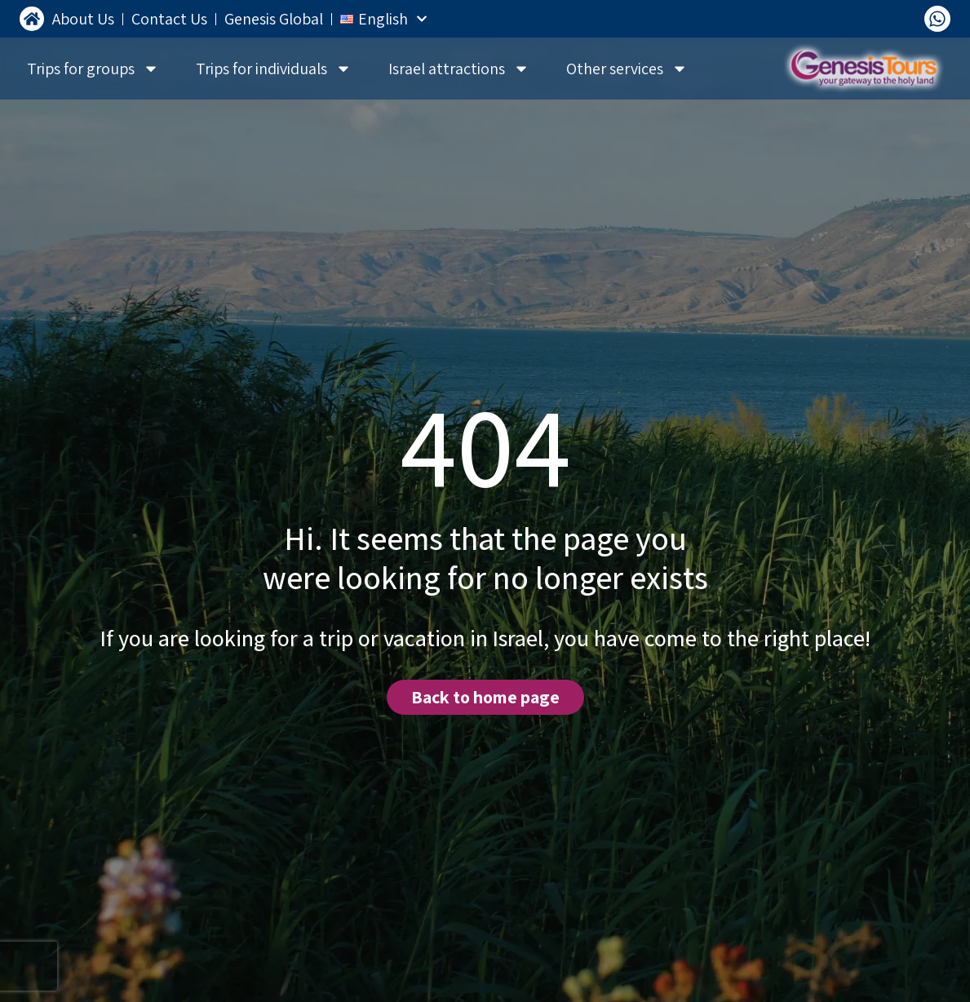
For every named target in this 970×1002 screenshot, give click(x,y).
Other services (627, 68)
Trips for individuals (274, 68)
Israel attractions (458, 68)
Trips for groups (93, 68)
